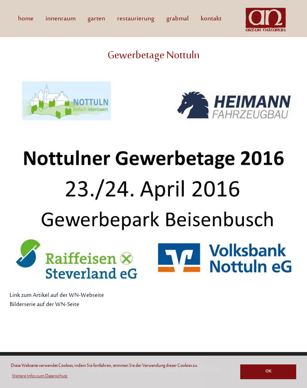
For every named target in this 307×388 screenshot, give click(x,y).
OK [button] (268, 371)
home (29, 18)
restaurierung (135, 18)
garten (96, 18)
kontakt (211, 18)
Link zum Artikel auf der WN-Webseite (57, 295)
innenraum (61, 18)
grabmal (177, 18)
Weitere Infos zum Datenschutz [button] (40, 376)
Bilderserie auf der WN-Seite (44, 304)
